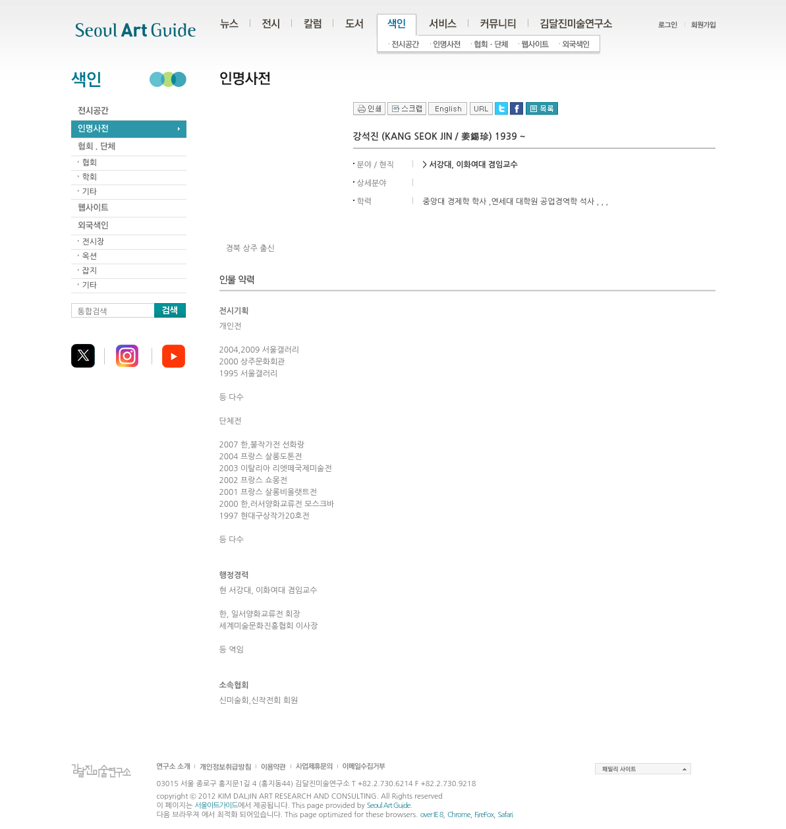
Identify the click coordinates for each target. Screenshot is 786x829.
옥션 (90, 256)
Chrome (458, 814)
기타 (90, 192)
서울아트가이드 (215, 805)
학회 (90, 177)
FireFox (483, 814)
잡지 (90, 271)
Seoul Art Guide (388, 805)
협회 (90, 163)
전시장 (93, 242)
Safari (505, 814)
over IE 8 (431, 814)
